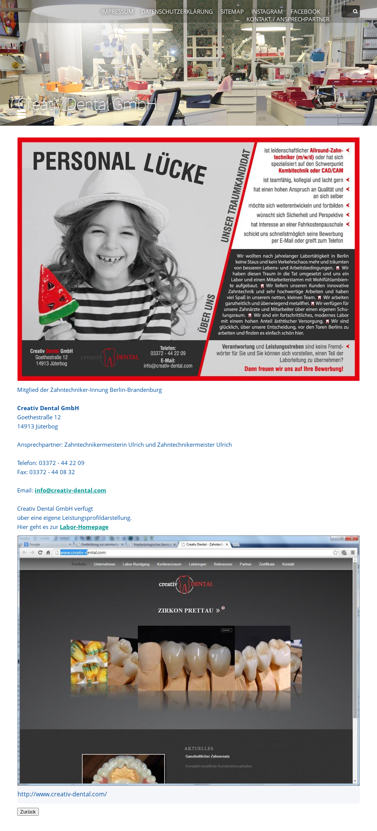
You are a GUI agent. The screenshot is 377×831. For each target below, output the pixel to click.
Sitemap (232, 11)
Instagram (267, 11)
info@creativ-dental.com (70, 490)
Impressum (117, 11)
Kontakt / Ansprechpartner (287, 19)
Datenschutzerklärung (177, 11)
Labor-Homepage (84, 527)
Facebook (305, 11)
